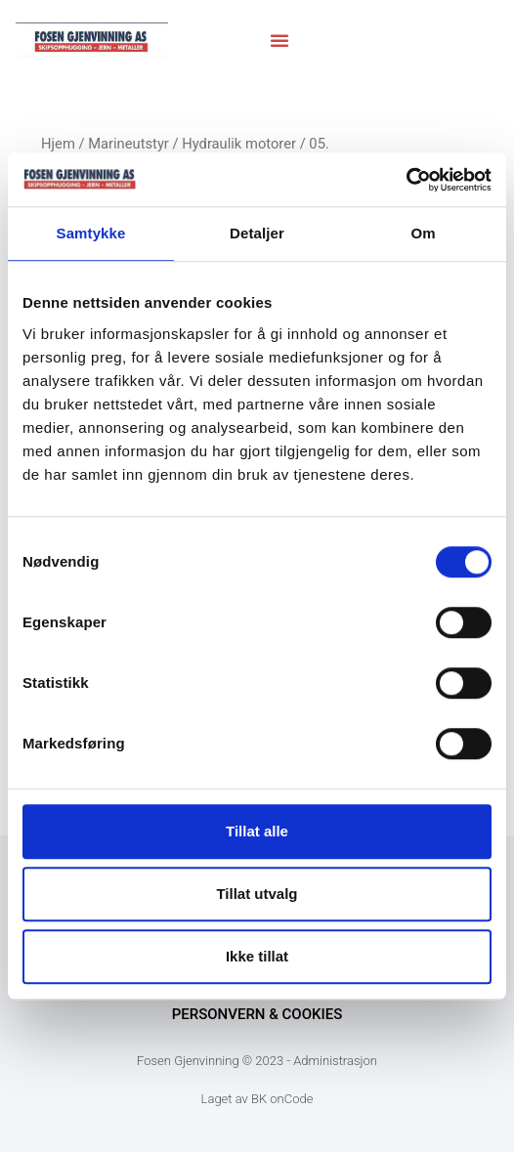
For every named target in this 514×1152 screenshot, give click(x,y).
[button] (279, 40)
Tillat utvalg (256, 893)
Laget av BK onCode (257, 1098)
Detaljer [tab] (257, 233)
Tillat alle (257, 831)
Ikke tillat (257, 956)
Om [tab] (422, 233)
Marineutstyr (128, 143)
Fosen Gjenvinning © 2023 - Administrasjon (257, 1060)
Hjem (58, 143)
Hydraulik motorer (239, 143)
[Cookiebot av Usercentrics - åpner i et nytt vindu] (406, 179)
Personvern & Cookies (257, 1014)
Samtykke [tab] (91, 233)
